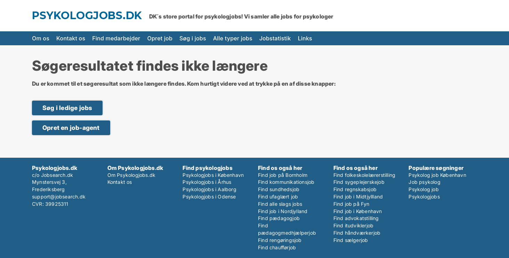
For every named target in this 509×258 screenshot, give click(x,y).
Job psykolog (424, 182)
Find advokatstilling (356, 218)
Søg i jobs (192, 38)
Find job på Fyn (351, 204)
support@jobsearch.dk (59, 197)
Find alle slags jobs (280, 204)
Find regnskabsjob (355, 189)
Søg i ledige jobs (67, 107)
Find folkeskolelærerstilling (364, 175)
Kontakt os (70, 38)
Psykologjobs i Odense (209, 197)
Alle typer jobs (232, 38)
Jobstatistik (275, 38)
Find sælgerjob (350, 240)
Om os (40, 38)
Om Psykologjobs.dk (131, 175)
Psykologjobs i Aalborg (209, 189)
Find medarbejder (116, 38)
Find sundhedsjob (278, 189)
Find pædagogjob (279, 218)
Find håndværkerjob (357, 233)
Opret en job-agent (71, 127)
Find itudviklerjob (353, 225)
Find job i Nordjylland (282, 211)
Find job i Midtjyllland (358, 197)
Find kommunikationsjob (286, 182)
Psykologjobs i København (213, 175)
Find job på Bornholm (282, 175)
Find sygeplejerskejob (359, 182)
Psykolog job (423, 189)
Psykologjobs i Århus (207, 182)
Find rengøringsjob (280, 240)
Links (305, 38)
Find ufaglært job (278, 197)
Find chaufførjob (277, 247)
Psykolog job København (437, 175)
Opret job (160, 38)
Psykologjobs (424, 197)
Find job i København (357, 211)
